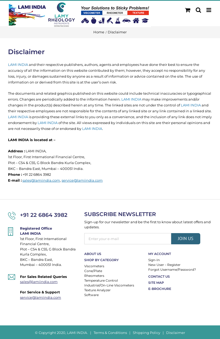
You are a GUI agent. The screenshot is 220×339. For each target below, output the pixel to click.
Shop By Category (101, 260)
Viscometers (94, 266)
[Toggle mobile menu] (209, 10)
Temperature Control (101, 280)
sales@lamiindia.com (41, 180)
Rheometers (94, 276)
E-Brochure (159, 289)
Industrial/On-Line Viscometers (109, 285)
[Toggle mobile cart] (187, 10)
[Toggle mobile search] (198, 10)
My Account (159, 254)
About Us (92, 254)
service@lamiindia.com (82, 180)
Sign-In (154, 260)
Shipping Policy (146, 332)
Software (91, 295)
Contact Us (159, 276)
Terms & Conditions (110, 332)
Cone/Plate (93, 271)
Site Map (156, 283)
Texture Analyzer (97, 290)
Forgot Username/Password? (172, 270)
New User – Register (164, 265)
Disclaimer (175, 332)
